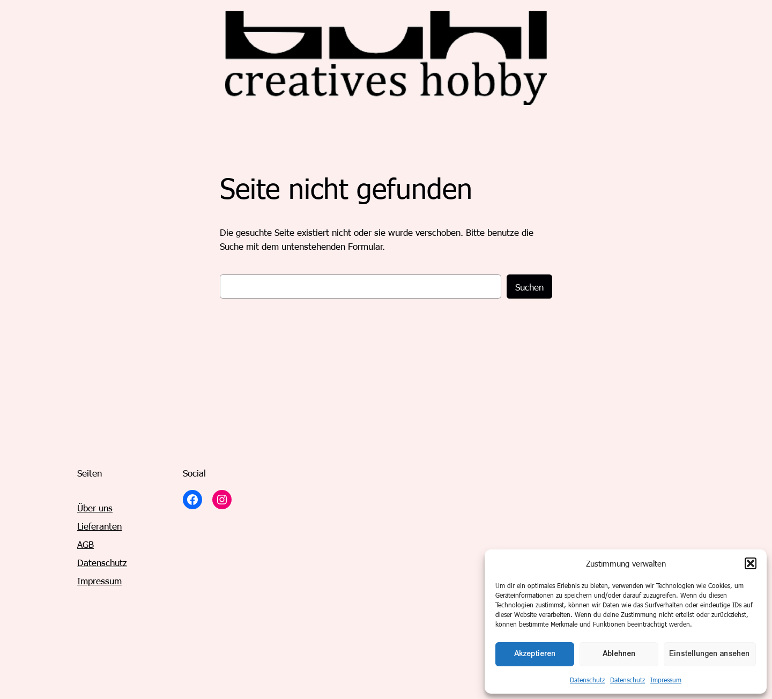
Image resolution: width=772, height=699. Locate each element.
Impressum (665, 679)
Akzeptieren (535, 653)
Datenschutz (587, 679)
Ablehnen (619, 653)
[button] (750, 563)
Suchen (529, 287)
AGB (85, 544)
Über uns (95, 508)
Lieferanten (99, 526)
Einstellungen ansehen (710, 653)
